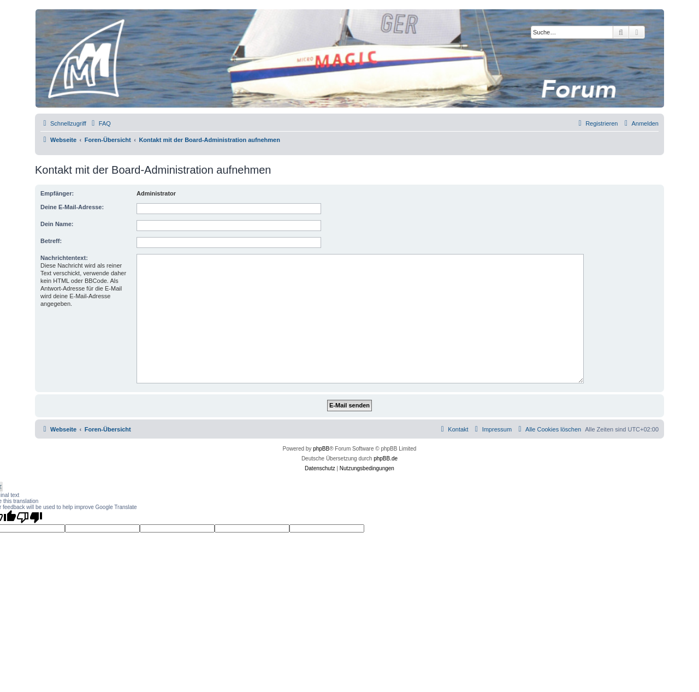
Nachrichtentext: (64, 258)
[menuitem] (100, 123)
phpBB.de (386, 459)
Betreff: (51, 241)
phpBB (321, 449)
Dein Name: (57, 224)
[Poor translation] (29, 517)
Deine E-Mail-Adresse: (72, 207)
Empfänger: (57, 193)
